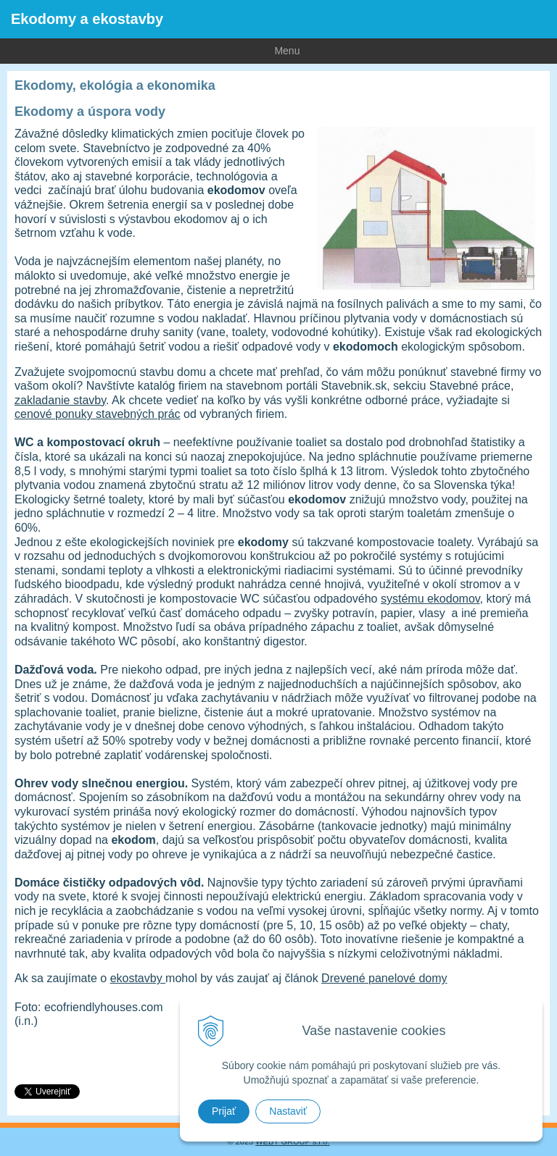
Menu (150, 50)
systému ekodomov (430, 598)
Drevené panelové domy (384, 978)
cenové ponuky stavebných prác (98, 414)
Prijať (224, 1111)
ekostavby (137, 978)
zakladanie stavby (60, 400)
